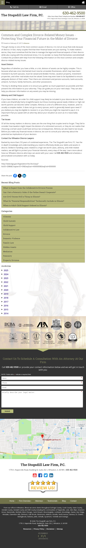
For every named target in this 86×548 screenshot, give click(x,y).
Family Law (8, 243)
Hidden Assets (9, 247)
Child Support (9, 225)
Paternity (7, 256)
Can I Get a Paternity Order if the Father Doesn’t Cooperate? (29, 192)
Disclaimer (50, 529)
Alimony (7, 217)
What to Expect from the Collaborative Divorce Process (28, 188)
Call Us (14, 7)
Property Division (11, 260)
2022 (4, 282)
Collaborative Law (11, 230)
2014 (4, 313)
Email (43, 7)
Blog (64, 501)
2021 (4, 286)
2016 (4, 306)
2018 (4, 298)
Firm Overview (24, 501)
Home (12, 501)
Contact (73, 501)
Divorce (26, 43)
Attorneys (39, 501)
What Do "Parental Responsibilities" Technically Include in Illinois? (33, 201)
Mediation (7, 252)
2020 (4, 290)
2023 (4, 278)
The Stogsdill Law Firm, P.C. (22, 15)
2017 (4, 302)
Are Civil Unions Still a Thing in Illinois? (21, 197)
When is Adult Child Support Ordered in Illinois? (25, 205)
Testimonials (52, 501)
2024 (4, 274)
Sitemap (60, 529)
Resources (27, 529)
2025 (4, 270)
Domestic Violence (11, 238)
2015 (4, 309)
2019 (4, 294)
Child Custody (9, 221)
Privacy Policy (39, 529)
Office (71, 7)
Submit (7, 411)
